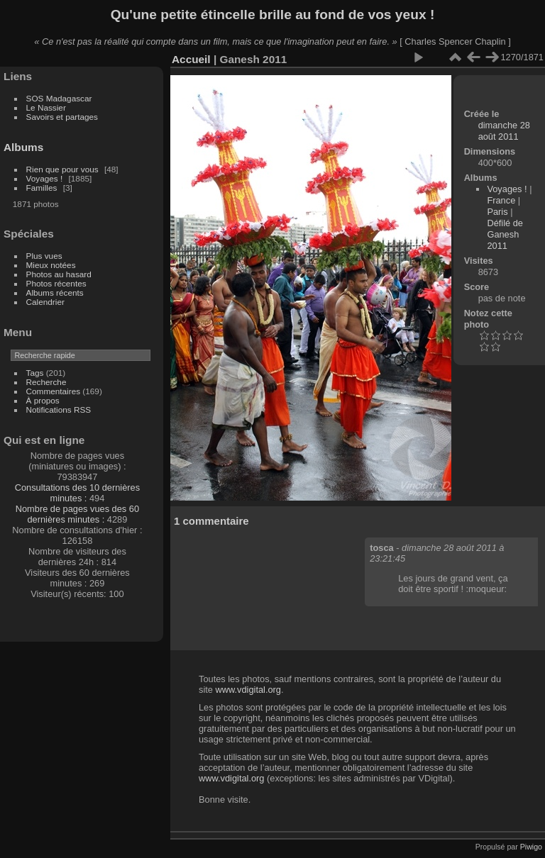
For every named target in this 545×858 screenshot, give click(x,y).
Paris (497, 211)
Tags (35, 372)
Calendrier (45, 301)
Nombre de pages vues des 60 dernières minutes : (77, 514)
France (501, 200)
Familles (41, 187)
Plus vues (44, 255)
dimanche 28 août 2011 (504, 131)
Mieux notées (51, 264)
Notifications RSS (59, 409)
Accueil (191, 59)
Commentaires (53, 391)
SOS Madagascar (59, 98)
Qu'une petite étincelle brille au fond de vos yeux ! (273, 14)
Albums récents (55, 292)
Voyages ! (44, 178)
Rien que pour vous (63, 169)
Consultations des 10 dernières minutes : (77, 492)
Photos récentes (56, 283)
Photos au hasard (59, 274)
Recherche (46, 381)
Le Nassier (46, 107)
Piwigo (531, 846)
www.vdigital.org (247, 689)
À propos (43, 400)
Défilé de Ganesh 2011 (505, 234)
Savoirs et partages (62, 116)
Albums (23, 147)
